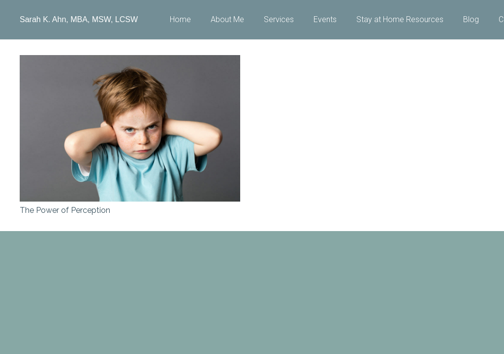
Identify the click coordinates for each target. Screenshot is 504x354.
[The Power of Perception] (130, 61)
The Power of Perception (65, 210)
